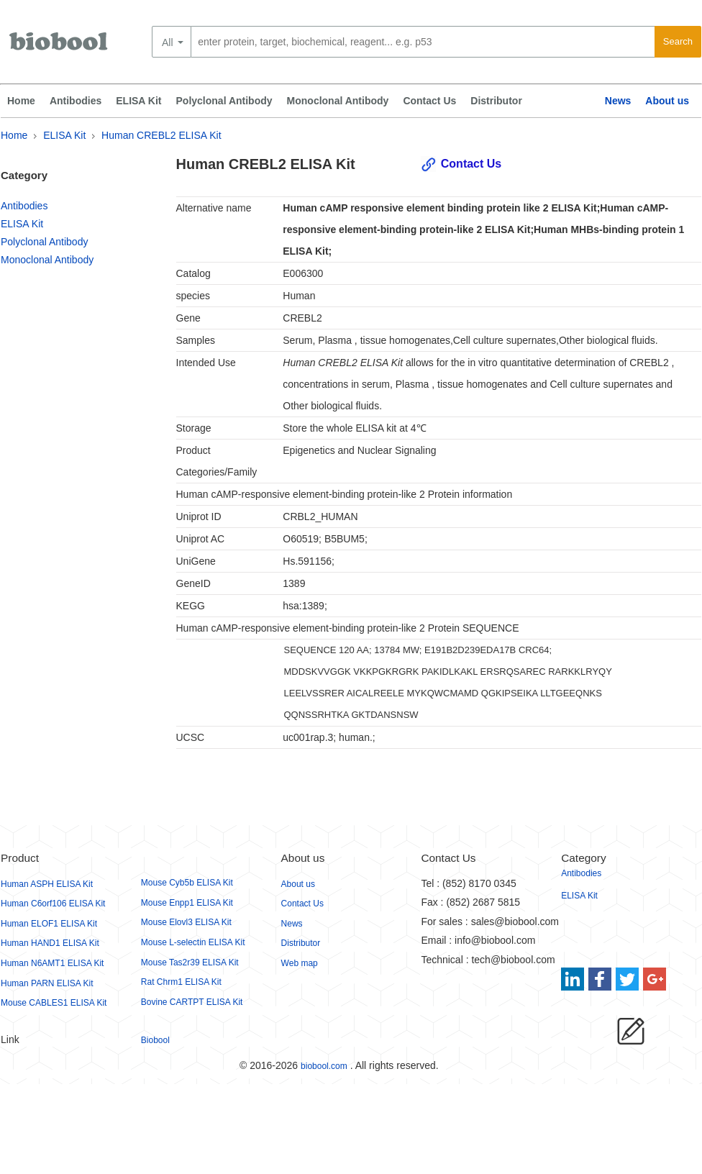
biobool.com (324, 1066)
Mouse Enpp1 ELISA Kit (187, 903)
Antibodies (75, 100)
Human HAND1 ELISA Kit (50, 943)
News (618, 100)
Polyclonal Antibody (224, 100)
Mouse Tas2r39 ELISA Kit (190, 962)
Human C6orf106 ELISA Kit (53, 903)
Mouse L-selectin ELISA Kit (193, 942)
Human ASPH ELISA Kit (47, 884)
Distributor (496, 100)
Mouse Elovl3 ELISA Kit (186, 922)
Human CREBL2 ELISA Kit (161, 135)
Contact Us (429, 100)
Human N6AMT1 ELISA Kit (52, 963)
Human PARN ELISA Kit (47, 983)
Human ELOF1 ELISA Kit (49, 924)
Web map (299, 963)
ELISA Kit (138, 100)
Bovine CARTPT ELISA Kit (192, 1002)
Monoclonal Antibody (338, 100)
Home (21, 100)
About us (667, 100)
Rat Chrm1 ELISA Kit (181, 982)
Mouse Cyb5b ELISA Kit (187, 883)
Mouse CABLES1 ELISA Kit (53, 1003)
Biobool (155, 1040)
